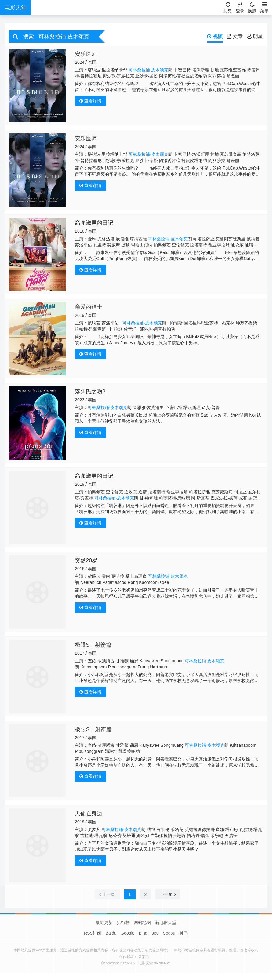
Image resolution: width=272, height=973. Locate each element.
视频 (215, 36)
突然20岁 (86, 560)
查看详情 (90, 100)
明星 (255, 36)
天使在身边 (88, 813)
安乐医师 (86, 54)
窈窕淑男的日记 (94, 223)
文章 (235, 36)
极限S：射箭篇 (93, 645)
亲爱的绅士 (88, 307)
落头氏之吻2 (90, 391)
